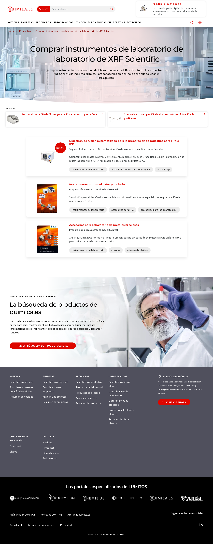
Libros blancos (51, 453)
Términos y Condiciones (41, 525)
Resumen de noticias (21, 396)
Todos (42, 9)
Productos (48, 447)
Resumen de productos (88, 403)
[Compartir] (191, 23)
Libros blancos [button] (63, 22)
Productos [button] (43, 22)
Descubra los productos (89, 382)
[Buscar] (112, 9)
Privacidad (66, 525)
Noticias (47, 442)
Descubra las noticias (21, 382)
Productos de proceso (88, 392)
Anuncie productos (86, 398)
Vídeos (13, 451)
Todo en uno (50, 458)
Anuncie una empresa (55, 396)
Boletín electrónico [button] (127, 22)
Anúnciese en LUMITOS (22, 514)
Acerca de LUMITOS (51, 514)
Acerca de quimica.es (79, 514)
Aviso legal (16, 525)
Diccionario (16, 446)
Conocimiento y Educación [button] (93, 22)
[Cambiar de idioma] (200, 23)
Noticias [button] (13, 22)
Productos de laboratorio (90, 387)
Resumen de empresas (55, 402)
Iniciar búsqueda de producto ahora (43, 345)
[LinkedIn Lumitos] (201, 525)
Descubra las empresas (55, 382)
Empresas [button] (27, 22)
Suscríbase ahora (174, 402)
